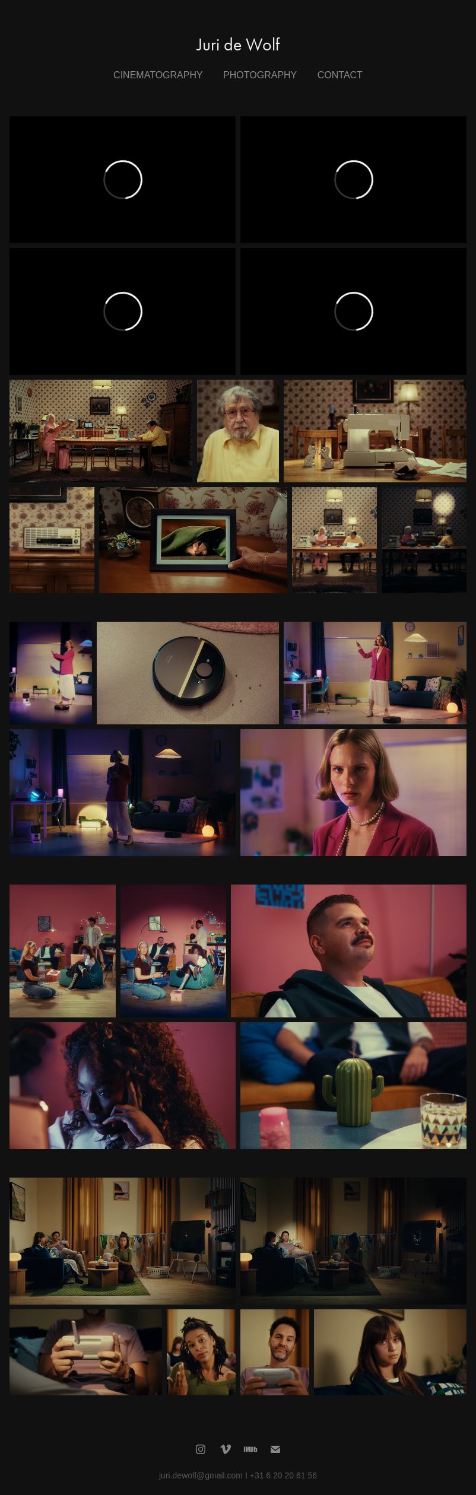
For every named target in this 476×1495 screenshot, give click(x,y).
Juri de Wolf (238, 44)
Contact (340, 75)
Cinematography (158, 75)
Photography (260, 75)
